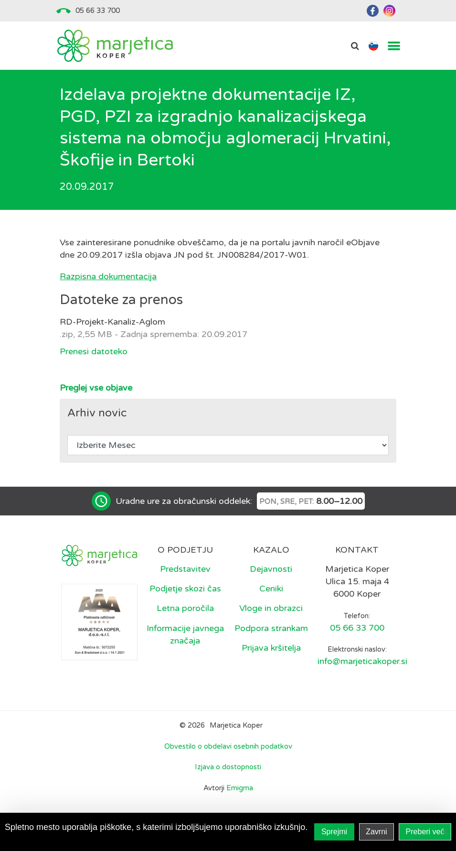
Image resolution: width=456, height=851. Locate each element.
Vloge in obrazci (271, 608)
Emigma (239, 788)
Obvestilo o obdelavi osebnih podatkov (228, 746)
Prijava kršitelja (271, 648)
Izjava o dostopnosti (228, 767)
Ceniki (271, 588)
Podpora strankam (271, 628)
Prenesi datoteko (93, 351)
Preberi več (425, 832)
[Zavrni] (444, 832)
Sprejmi (334, 832)
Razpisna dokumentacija (108, 276)
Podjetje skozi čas (185, 588)
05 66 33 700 (97, 10)
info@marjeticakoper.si (362, 661)
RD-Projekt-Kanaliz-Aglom (112, 321)
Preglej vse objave (96, 387)
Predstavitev (185, 569)
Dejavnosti (271, 569)
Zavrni (376, 832)
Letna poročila (185, 608)
